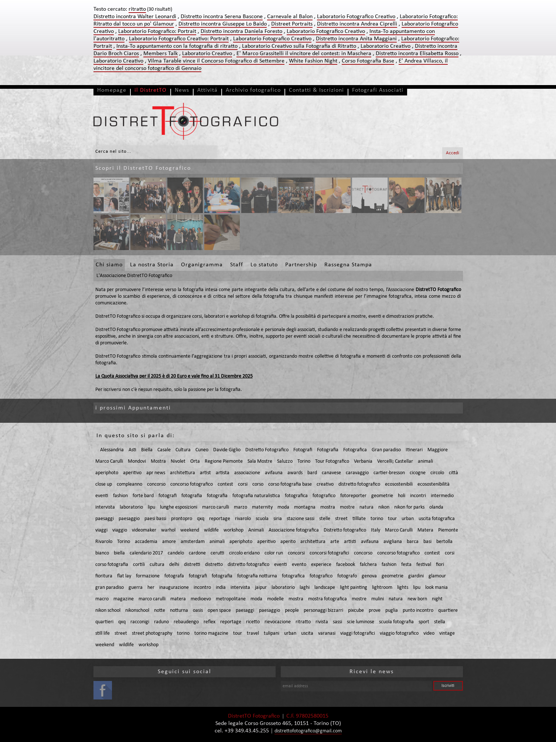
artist (205, 473)
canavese (331, 473)
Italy (375, 530)
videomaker (144, 530)
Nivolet (178, 461)
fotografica (296, 496)
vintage (447, 633)
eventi (101, 496)
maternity (262, 507)
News (182, 90)
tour (392, 519)
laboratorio (131, 507)
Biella (147, 450)
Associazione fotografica (294, 530)
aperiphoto (106, 473)
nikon (383, 507)
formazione (148, 576)
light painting (353, 587)
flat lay (124, 576)
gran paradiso (109, 587)
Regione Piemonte (224, 461)
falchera (368, 564)
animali (425, 461)
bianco (102, 553)
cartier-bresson (389, 473)
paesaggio (129, 519)
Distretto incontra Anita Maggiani (356, 39)
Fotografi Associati (377, 90)
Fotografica (355, 450)
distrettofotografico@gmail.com (308, 731)
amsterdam (193, 541)
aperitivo (132, 473)
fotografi (167, 496)
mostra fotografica (327, 599)
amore (169, 541)
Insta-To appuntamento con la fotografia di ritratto (177, 46)
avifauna (274, 473)
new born (417, 599)
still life (102, 633)
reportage (219, 519)
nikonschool (137, 610)
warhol (168, 530)
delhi (174, 564)
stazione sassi (300, 519)
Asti (132, 450)
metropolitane (231, 599)
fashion (120, 496)
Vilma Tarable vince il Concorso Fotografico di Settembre (216, 61)
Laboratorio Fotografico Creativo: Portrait (179, 39)
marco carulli (215, 507)
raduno (161, 622)
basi (427, 541)
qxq (200, 519)
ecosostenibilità (433, 484)
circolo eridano (244, 553)
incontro (202, 587)
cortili (139, 564)
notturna (179, 610)
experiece (321, 564)
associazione (247, 473)
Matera (425, 530)
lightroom (382, 587)
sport (424, 622)
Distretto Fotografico (267, 450)
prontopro (181, 519)
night (437, 599)
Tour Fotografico (332, 461)
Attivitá (207, 90)
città (453, 473)
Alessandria (112, 450)
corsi (243, 484)
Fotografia (327, 450)
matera (178, 599)
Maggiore (437, 450)
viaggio (119, 530)
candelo (176, 553)
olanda (436, 507)
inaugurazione (174, 587)
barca (413, 541)
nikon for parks (409, 507)
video (428, 633)
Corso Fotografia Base (368, 61)
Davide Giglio (227, 450)
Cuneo (201, 450)
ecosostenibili (399, 484)
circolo (437, 473)
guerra (136, 587)
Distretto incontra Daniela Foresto (241, 31)
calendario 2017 (146, 553)
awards (295, 473)
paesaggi (104, 519)
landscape (324, 587)
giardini (416, 576)
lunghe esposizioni (178, 507)
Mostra (158, 461)
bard (312, 473)
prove (375, 610)
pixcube (356, 610)
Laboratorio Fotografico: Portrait (157, 31)
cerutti (217, 553)
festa (406, 564)
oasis (198, 610)
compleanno (129, 484)
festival (423, 564)
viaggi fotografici (357, 633)
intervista (105, 507)
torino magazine (211, 633)
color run (274, 553)
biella (119, 553)
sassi (337, 622)
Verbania (363, 461)
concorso (156, 484)
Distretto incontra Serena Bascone (222, 17)
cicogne (418, 473)
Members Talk (160, 54)
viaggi (101, 530)
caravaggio (357, 473)
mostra (327, 507)
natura (366, 507)
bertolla (444, 541)
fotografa (174, 576)
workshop (233, 530)
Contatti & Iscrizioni (316, 90)
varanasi (326, 633)
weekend (189, 530)
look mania (436, 587)
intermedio (442, 496)
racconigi (139, 622)
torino (377, 519)
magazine (123, 599)
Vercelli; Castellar (395, 461)
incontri (418, 496)
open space (219, 610)
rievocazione (278, 622)
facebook (345, 564)
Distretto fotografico (345, 530)
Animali (256, 530)
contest (225, 484)
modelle (275, 599)
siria (277, 519)
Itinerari (414, 450)
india (221, 587)
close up (103, 484)
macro (102, 599)
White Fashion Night (313, 61)
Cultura (183, 450)
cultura (157, 564)
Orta (195, 461)
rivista (321, 622)
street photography (152, 633)
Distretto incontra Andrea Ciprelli (357, 24)
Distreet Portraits (292, 24)
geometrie (382, 496)
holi (401, 496)
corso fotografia (111, 564)
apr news (155, 473)
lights (402, 587)
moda (283, 507)
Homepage (111, 90)
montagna (304, 507)
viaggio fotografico (399, 633)
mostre (347, 507)
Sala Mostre (260, 461)
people (292, 610)
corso (257, 484)
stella (439, 622)
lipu (151, 507)
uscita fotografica (437, 519)
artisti (350, 541)
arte (334, 541)
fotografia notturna (257, 576)
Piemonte (448, 530)
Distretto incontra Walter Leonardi (134, 17)
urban (408, 519)
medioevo (201, 599)
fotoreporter (353, 496)
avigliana (392, 541)
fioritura (103, 576)
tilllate (359, 519)
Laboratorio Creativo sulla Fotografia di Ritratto (299, 46)
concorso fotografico (191, 484)
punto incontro (418, 610)
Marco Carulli (109, 461)
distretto (214, 564)
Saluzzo (285, 461)
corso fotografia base (290, 484)
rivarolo (243, 519)
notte (159, 610)
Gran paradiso (386, 450)
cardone (197, 553)
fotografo (347, 576)
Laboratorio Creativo (385, 46)
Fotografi (302, 450)
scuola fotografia (396, 622)
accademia (146, 541)
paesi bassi (155, 519)
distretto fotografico (359, 484)
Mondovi (137, 461)
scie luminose (360, 622)
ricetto (253, 622)
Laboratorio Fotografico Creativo (356, 17)
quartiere (448, 610)
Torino (303, 461)
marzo (240, 507)
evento (299, 564)
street (341, 519)
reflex (209, 622)
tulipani (271, 633)
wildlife (211, 530)
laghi (305, 587)
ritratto (303, 622)
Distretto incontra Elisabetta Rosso (417, 54)
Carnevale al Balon (290, 17)
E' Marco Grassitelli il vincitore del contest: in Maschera (303, 54)
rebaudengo (186, 622)
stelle (324, 519)
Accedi (452, 153)
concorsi (296, 553)
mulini (377, 599)
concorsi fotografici (329, 553)
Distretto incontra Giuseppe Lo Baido (222, 24)
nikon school (107, 610)
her (150, 587)
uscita (307, 633)
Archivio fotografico (253, 90)
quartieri (104, 622)
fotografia (191, 496)
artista (222, 473)
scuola (262, 519)
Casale (164, 450)
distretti (192, 564)
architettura (182, 473)
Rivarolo (103, 541)
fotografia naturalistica (256, 496)
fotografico (324, 496)
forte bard (143, 496)
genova (369, 576)
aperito (288, 541)
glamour (437, 576)
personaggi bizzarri (323, 610)
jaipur (261, 587)
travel (253, 633)
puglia (391, 610)
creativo (325, 484)
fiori (440, 564)
